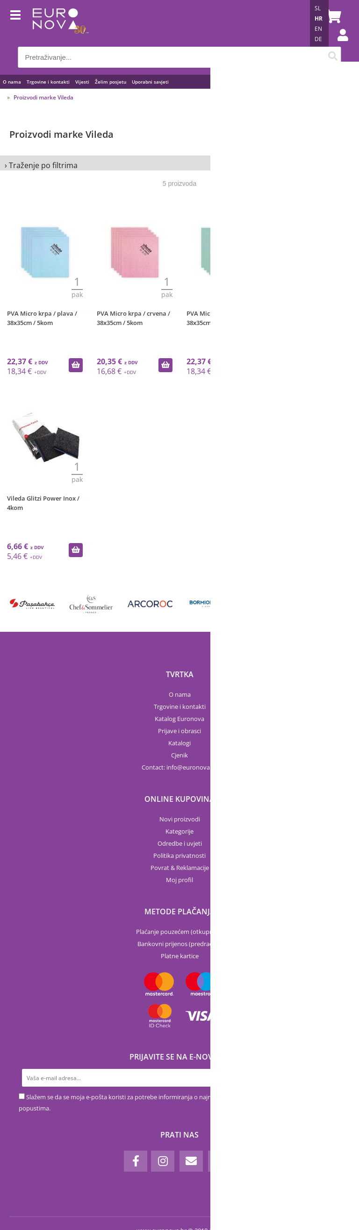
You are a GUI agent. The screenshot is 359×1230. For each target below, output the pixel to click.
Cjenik (179, 755)
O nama (12, 81)
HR (319, 18)
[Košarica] (332, 16)
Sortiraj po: (277, 104)
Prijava (338, 44)
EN (318, 29)
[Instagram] (162, 1161)
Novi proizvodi (179, 819)
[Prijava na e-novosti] (331, 1078)
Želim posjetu (110, 81)
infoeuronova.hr (191, 767)
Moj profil (179, 880)
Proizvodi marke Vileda (43, 97)
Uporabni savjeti (150, 81)
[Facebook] (135, 1161)
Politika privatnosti (179, 855)
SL (318, 8)
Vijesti (82, 81)
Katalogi (179, 743)
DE (318, 39)
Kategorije (179, 831)
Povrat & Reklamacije (180, 867)
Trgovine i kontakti (48, 81)
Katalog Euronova (179, 718)
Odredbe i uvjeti (180, 843)
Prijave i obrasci (179, 731)
